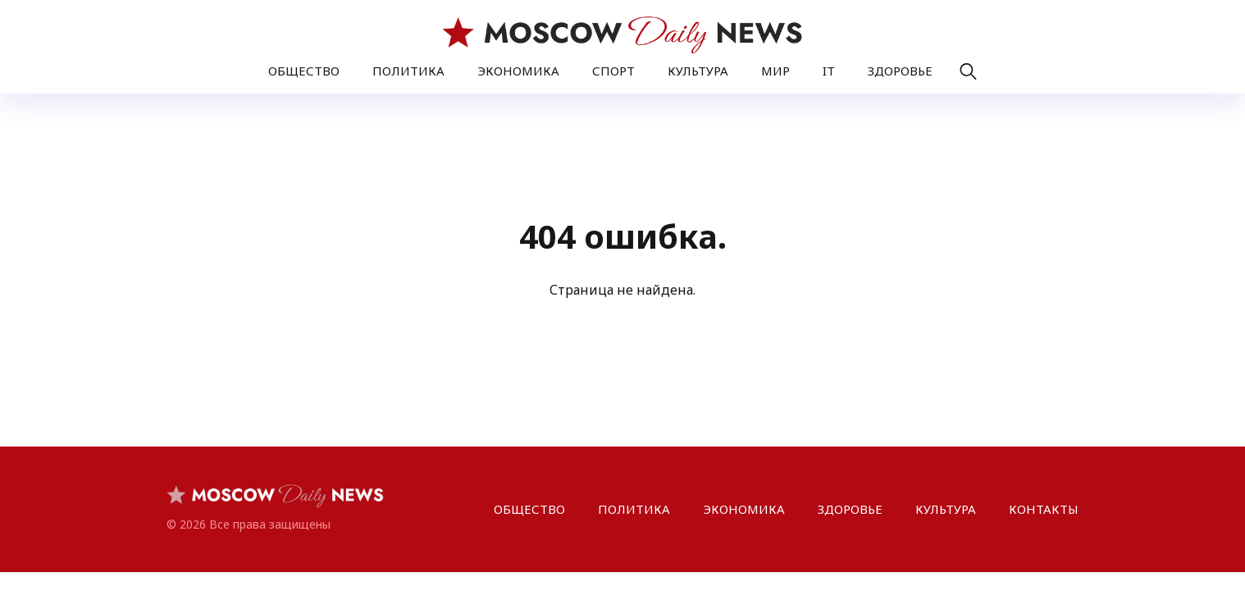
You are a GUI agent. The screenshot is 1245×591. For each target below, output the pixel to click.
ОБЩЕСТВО (304, 70)
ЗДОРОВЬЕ (900, 70)
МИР (775, 70)
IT (829, 70)
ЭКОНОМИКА (518, 70)
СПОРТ (613, 70)
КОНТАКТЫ (1044, 509)
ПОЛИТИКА (408, 70)
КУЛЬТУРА (698, 70)
